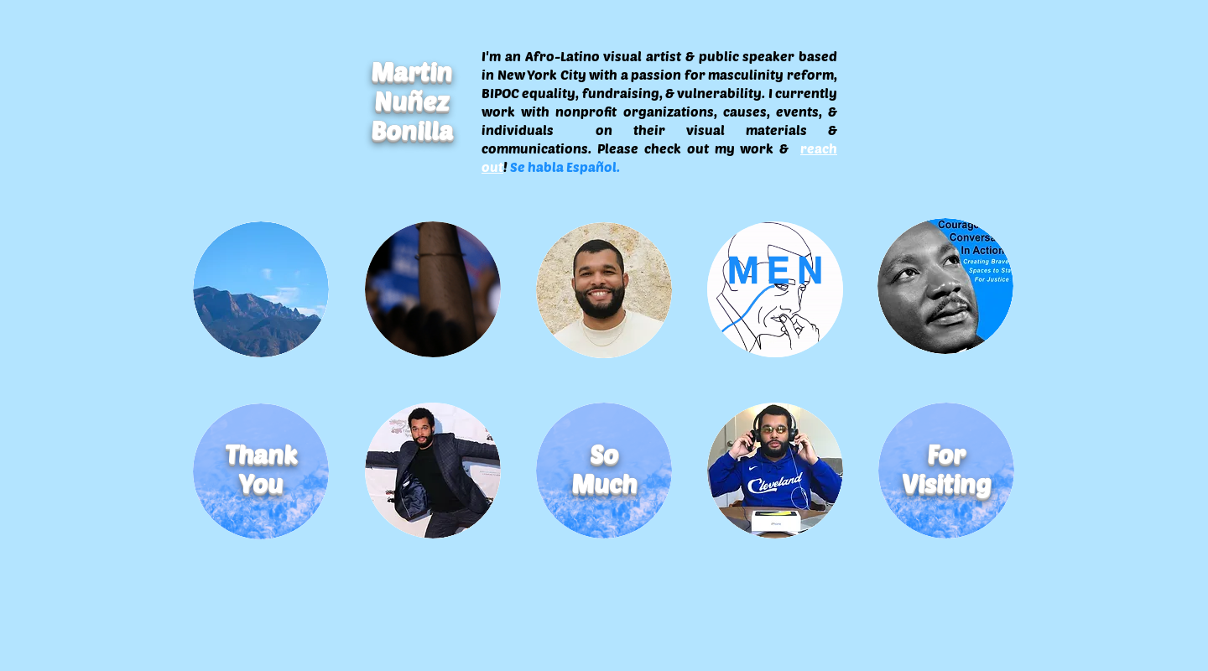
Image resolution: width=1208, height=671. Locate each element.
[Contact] (775, 470)
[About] (604, 289)
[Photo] (261, 289)
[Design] (945, 286)
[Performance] (433, 470)
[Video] (433, 289)
